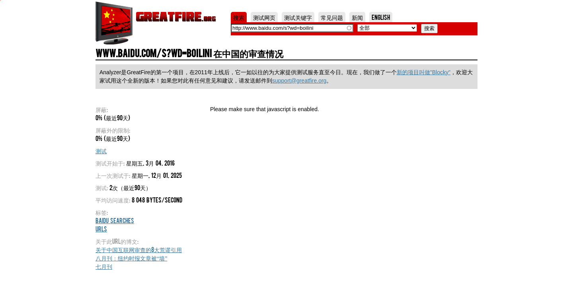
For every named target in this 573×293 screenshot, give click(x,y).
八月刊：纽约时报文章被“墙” (131, 257)
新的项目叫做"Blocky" (423, 72)
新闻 (357, 17)
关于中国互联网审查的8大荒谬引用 (139, 249)
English (381, 17)
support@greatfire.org (299, 80)
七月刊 (104, 266)
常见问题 (332, 17)
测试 (101, 150)
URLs (101, 228)
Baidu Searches (115, 220)
